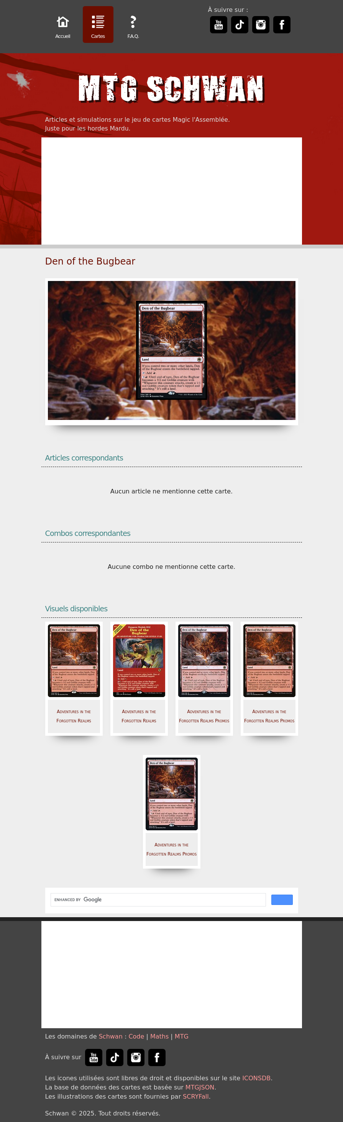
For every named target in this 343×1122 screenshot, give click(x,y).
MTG (182, 1036)
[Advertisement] (171, 191)
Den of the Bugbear (90, 261)
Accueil (63, 25)
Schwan (111, 1036)
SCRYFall (196, 1096)
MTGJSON (199, 1087)
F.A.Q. (133, 25)
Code (136, 1036)
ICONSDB (256, 1078)
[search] (157, 900)
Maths (159, 1036)
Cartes (98, 25)
